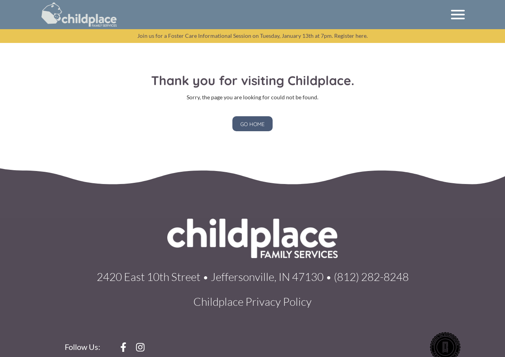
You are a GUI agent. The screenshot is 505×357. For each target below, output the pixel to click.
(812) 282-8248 (371, 276)
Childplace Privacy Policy (252, 301)
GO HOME (252, 124)
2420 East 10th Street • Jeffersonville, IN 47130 (210, 276)
